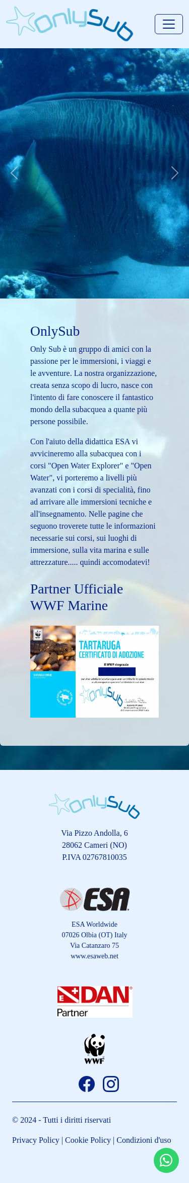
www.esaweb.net (94, 956)
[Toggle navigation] (169, 24)
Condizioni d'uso (143, 1140)
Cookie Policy (88, 1140)
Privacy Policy (35, 1140)
